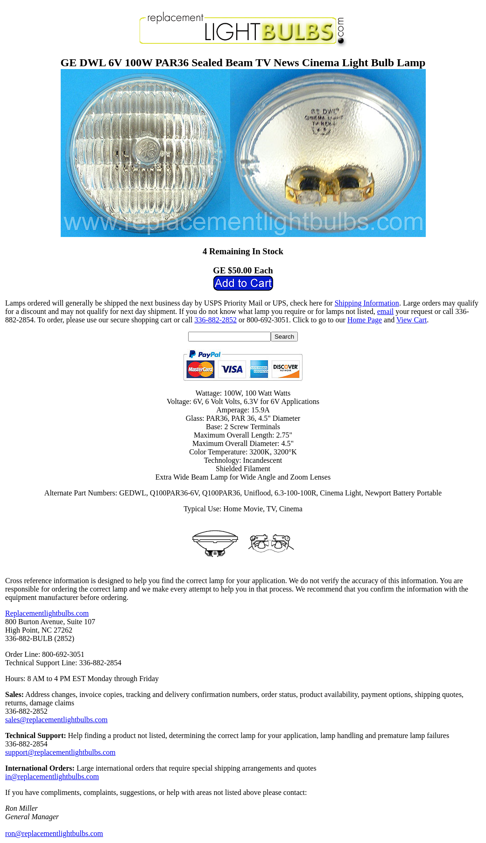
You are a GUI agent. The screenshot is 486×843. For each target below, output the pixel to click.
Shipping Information (367, 303)
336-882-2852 (215, 320)
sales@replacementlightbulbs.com (56, 720)
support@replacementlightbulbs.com (60, 752)
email (385, 311)
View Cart (411, 320)
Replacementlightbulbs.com (47, 613)
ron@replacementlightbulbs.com (54, 833)
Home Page (364, 320)
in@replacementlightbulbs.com (52, 776)
